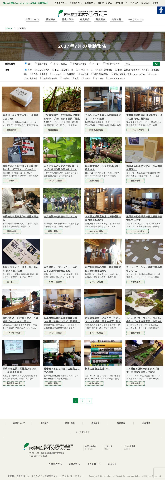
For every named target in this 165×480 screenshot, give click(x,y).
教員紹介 (85, 19)
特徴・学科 (68, 19)
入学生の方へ (61, 3)
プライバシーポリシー (73, 476)
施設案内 (100, 19)
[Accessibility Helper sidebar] (161, 10)
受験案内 (51, 19)
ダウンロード (121, 3)
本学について (33, 19)
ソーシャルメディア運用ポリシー (43, 476)
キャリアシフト (136, 19)
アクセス (134, 3)
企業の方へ (90, 3)
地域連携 (116, 19)
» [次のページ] (89, 401)
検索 (155, 3)
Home (9, 28)
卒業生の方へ (76, 3)
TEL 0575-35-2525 (38, 456)
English (145, 3)
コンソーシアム (105, 3)
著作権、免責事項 (16, 476)
